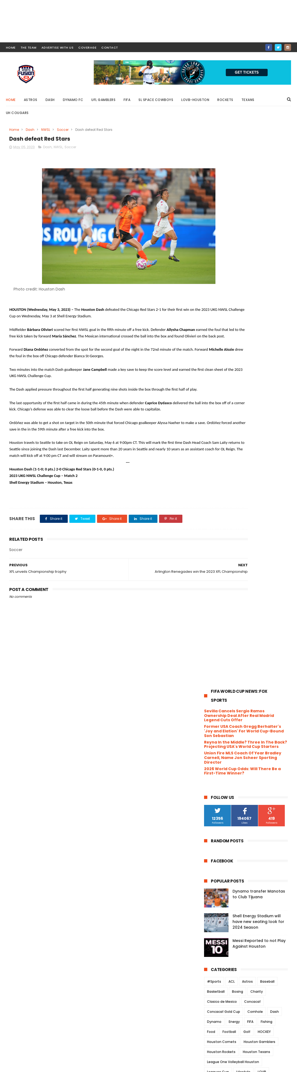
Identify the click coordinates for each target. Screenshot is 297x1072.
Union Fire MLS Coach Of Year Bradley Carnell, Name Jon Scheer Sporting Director (242, 198)
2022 (215, 902)
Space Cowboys (238, 562)
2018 (215, 931)
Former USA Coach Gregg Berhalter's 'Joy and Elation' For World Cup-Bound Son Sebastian (244, 171)
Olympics (274, 532)
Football (229, 471)
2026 (215, 641)
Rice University (266, 542)
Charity (256, 431)
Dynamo (214, 461)
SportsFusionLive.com (234, 1065)
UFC (226, 572)
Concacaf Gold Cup (223, 451)
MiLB (243, 522)
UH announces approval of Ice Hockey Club (245, 798)
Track (211, 572)
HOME (11, 47)
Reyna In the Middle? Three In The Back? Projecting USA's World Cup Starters (245, 184)
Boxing (237, 431)
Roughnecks (256, 552)
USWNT (270, 592)
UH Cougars (17, 112)
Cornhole (255, 451)
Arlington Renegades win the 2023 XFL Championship (249, 825)
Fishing (266, 461)
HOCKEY (264, 471)
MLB (257, 522)
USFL (253, 592)
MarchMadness (219, 522)
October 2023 (229, 684)
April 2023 (225, 870)
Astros (30, 99)
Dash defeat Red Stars (237, 834)
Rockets (225, 99)
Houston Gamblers (259, 481)
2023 (215, 663)
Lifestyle (243, 512)
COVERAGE (87, 47)
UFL (239, 572)
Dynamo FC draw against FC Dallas (249, 764)
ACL (231, 421)
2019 (215, 924)
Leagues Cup (218, 512)
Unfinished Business (234, 849)
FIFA (127, 99)
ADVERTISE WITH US (57, 47)
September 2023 (232, 692)
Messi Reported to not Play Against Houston (259, 383)
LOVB (262, 512)
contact (109, 47)
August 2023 (228, 699)
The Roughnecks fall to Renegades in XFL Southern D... (250, 859)
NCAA (225, 532)
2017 (215, 939)
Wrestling (270, 602)
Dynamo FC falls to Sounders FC (246, 815)
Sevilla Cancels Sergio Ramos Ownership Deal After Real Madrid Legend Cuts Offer (239, 155)
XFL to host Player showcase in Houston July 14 (245, 755)
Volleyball (215, 602)
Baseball (267, 421)
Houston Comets (221, 481)
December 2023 (231, 670)
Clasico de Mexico (222, 441)
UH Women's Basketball (227, 582)
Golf (246, 471)
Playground (216, 542)
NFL (240, 532)
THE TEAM (29, 47)
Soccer (63, 129)
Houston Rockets (221, 491)
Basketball (216, 431)
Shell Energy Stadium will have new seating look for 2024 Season (258, 361)
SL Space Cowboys (155, 99)
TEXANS (266, 562)
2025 (215, 648)
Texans (247, 99)
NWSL (45, 129)
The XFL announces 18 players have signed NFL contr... (250, 774)
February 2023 (230, 885)
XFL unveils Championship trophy (248, 841)
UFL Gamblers (103, 99)
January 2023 (229, 892)
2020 (215, 916)
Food (211, 471)
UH (252, 572)
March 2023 (227, 877)
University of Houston (225, 592)
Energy (234, 461)
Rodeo (233, 552)
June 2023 (226, 714)
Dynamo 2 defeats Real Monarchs (248, 807)
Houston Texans (256, 491)
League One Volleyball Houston (233, 501)
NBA (210, 532)
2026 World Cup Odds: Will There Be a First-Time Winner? (242, 211)
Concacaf (252, 441)
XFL (209, 612)
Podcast (240, 542)
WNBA (249, 602)
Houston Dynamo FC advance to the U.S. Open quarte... (247, 743)
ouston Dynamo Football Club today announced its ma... (244, 786)
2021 (215, 909)
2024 (215, 656)
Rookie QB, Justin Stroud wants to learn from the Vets (248, 730)
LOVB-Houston (195, 99)
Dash (50, 99)
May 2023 (225, 722)
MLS (270, 522)
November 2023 (231, 677)
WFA (233, 602)
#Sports (214, 421)
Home (11, 99)
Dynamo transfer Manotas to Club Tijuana (259, 334)
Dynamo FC (73, 99)
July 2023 (225, 707)
